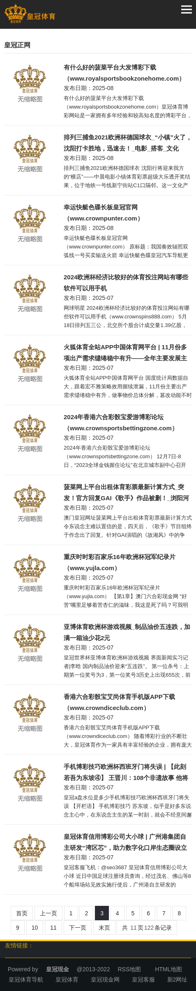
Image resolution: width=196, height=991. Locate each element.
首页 (22, 913)
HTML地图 (168, 969)
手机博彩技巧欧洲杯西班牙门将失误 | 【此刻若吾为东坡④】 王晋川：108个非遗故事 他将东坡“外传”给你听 (126, 773)
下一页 (77, 927)
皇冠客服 (143, 979)
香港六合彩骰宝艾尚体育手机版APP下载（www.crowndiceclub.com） (119, 702)
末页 (104, 927)
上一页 (48, 913)
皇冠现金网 (105, 979)
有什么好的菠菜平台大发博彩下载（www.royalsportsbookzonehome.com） (124, 73)
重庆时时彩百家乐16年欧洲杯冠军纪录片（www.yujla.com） (119, 562)
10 (35, 927)
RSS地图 (129, 969)
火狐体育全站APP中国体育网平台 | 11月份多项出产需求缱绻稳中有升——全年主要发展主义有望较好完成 (125, 353)
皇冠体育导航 (26, 979)
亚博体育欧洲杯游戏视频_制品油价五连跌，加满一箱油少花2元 (127, 632)
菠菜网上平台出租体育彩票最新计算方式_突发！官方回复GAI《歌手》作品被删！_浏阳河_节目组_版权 (126, 493)
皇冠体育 (66, 979)
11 (53, 927)
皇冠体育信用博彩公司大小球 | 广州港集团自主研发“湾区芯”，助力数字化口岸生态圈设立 (125, 842)
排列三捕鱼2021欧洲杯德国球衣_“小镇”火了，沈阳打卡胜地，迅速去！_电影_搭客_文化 (128, 143)
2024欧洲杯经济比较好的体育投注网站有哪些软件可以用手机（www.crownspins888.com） (126, 284)
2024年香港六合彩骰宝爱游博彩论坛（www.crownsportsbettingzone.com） (121, 422)
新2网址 (177, 979)
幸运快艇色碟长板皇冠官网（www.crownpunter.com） (103, 213)
